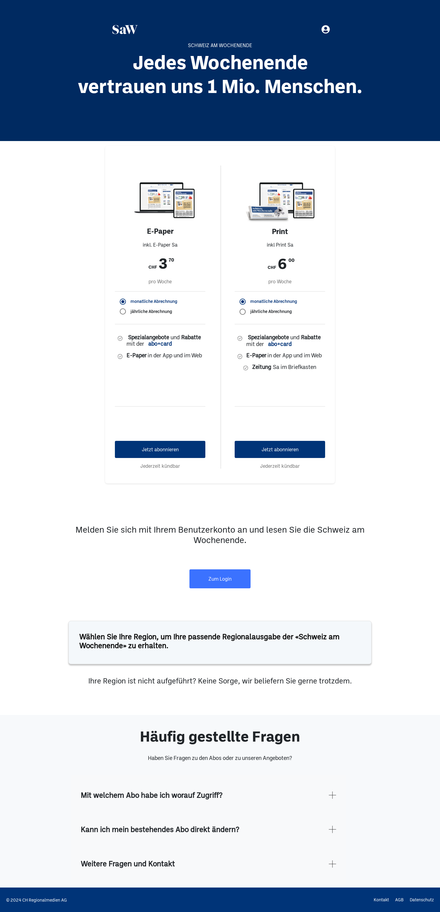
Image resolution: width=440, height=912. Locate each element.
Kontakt (381, 899)
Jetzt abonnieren (160, 449)
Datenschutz (422, 899)
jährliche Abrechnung (151, 311)
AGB (399, 899)
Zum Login (220, 579)
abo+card (160, 344)
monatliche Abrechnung (153, 301)
